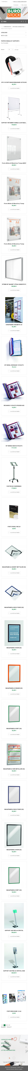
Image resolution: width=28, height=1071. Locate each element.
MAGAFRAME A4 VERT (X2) (14, 728)
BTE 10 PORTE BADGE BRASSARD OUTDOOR (14, 82)
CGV (22, 1067)
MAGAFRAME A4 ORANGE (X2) (14, 688)
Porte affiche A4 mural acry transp (14, 244)
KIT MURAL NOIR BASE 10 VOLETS (14, 365)
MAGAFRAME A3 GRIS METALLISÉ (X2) (14, 769)
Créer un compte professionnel (19, 1)
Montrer (2, 49)
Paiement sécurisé (10, 1069)
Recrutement (13, 1067)
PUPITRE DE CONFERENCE (14, 486)
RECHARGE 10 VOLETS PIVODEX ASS (14, 405)
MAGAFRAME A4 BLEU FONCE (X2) (14, 607)
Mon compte (24, 5)
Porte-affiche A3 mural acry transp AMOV (14, 163)
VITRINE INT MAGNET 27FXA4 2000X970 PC (14, 284)
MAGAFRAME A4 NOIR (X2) (14, 648)
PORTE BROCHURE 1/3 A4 (14, 1011)
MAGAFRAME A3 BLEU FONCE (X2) (14, 809)
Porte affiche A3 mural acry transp (14, 203)
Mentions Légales (18, 1069)
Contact (18, 1067)
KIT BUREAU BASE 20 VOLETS (14, 446)
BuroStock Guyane (15, 1062)
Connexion (15, 5)
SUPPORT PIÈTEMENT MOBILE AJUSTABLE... (14, 123)
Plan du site (7, 1067)
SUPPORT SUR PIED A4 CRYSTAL (14, 930)
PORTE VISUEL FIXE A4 (14, 526)
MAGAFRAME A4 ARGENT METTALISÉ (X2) (14, 567)
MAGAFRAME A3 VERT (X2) (14, 890)
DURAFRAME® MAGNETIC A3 (14, 324)
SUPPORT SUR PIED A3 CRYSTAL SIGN (14, 971)
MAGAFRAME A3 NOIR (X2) (14, 850)
